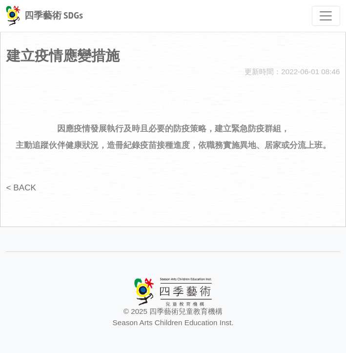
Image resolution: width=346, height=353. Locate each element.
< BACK (21, 187)
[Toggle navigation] (326, 16)
